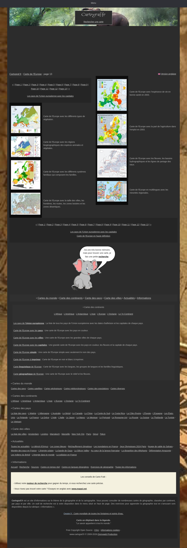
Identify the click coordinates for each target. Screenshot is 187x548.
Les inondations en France (106, 446)
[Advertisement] (93, 48)
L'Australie (56, 413)
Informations (144, 298)
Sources (35, 467)
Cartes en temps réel (50, 467)
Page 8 (76, 84)
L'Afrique (58, 314)
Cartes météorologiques (75, 388)
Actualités (129, 298)
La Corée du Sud (102, 413)
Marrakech (55, 434)
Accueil (14, 467)
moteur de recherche (37, 483)
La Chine (88, 413)
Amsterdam (33, 434)
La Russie (133, 417)
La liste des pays (18, 413)
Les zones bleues (58, 446)
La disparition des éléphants (134, 450)
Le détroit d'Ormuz (39, 446)
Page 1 (18, 84)
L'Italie (61, 417)
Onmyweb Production (107, 534)
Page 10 (35, 89)
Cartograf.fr (15, 74)
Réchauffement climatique (80, 446)
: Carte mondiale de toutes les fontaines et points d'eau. (93, 513)
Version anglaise (168, 74)
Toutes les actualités (20, 446)
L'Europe (101, 314)
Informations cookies (110, 530)
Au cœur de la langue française (105, 450)
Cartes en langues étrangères (75, 467)
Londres (44, 434)
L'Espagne (157, 413)
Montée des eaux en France (24, 450)
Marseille (65, 434)
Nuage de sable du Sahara (160, 446)
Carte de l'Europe (32, 74)
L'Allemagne (43, 413)
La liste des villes (19, 434)
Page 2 (26, 84)
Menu (93, 3)
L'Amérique (69, 314)
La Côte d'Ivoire (134, 413)
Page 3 (35, 84)
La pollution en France (66, 455)
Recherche (24, 467)
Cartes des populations (98, 388)
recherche (103, 256)
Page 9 (84, 84)
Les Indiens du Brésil (20, 455)
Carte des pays (93, 298)
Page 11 (44, 89)
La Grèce (45, 417)
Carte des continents (71, 298)
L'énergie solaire (46, 450)
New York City (78, 434)
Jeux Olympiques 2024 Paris (133, 446)
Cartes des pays (18, 388)
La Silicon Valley (81, 450)
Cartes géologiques (53, 388)
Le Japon (70, 417)
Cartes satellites (35, 388)
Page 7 (67, 84)
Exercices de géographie (102, 467)
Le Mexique (92, 417)
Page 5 (51, 84)
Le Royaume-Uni (119, 417)
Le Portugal (104, 417)
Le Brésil (66, 413)
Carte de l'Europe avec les (28, 330)
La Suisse (144, 417)
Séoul (95, 434)
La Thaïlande (157, 417)
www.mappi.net (79, 489)
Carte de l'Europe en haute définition (93, 236)
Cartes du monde (47, 298)
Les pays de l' (28, 323)
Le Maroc (80, 417)
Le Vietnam (16, 421)
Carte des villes (113, 298)
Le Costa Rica (118, 413)
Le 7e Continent (125, 314)
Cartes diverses (118, 388)
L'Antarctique (82, 314)
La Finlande (22, 417)
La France (34, 417)
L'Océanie (112, 314)
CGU (96, 530)
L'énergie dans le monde (43, 455)
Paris (88, 434)
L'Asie (93, 314)
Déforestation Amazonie (160, 450)
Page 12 (53, 89)
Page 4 (43, 84)
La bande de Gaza (63, 450)
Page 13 (63, 89)
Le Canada (77, 413)
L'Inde (54, 417)
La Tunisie (169, 417)
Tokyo (102, 434)
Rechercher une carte (94, 22)
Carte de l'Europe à (27, 359)
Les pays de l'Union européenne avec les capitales (50, 96)
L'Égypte (147, 413)
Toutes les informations (125, 467)
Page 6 (59, 84)
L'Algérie (32, 413)
